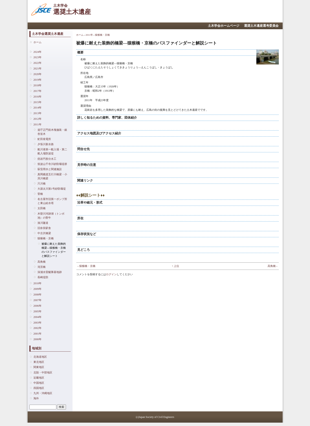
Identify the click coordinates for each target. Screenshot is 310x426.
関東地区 (38, 367)
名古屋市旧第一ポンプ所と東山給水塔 (52, 201)
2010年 (37, 283)
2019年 (37, 79)
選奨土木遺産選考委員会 (261, 25)
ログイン (111, 274)
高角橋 (41, 261)
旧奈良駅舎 (44, 228)
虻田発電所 (44, 139)
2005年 (37, 311)
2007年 (37, 300)
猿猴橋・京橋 (45, 238)
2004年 (37, 317)
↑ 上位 (175, 266)
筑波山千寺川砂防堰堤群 (52, 164)
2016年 (37, 96)
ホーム (37, 42)
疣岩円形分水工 (46, 158)
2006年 (37, 305)
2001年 (37, 333)
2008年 (37, 294)
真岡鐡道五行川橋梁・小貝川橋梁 (52, 176)
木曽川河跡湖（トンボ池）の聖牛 (50, 215)
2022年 (37, 62)
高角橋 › (272, 266)
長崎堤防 (42, 277)
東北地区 (38, 362)
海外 (36, 398)
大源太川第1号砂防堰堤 (51, 188)
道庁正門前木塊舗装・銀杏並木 (52, 131)
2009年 (37, 289)
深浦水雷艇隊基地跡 (49, 272)
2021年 (37, 68)
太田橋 (41, 208)
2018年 (37, 85)
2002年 (37, 328)
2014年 (37, 107)
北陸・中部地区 (42, 372)
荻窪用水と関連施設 (49, 169)
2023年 (37, 57)
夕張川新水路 (45, 144)
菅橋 (40, 193)
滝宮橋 (41, 266)
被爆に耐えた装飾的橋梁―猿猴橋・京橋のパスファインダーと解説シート (54, 250)
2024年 (37, 51)
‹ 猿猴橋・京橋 (86, 266)
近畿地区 (38, 377)
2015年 (37, 102)
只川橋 (41, 183)
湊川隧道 (42, 222)
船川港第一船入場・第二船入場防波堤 (52, 151)
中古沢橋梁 (44, 233)
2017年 (37, 91)
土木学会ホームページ (223, 25)
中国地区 (38, 382)
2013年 (37, 113)
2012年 (37, 118)
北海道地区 (40, 356)
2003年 (37, 322)
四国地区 (38, 388)
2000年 (37, 339)
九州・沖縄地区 (42, 393)
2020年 (37, 74)
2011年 (37, 124)
